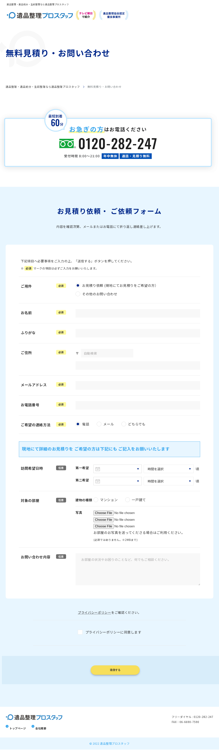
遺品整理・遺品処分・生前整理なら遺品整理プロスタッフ (43, 87)
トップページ (18, 730)
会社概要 (42, 730)
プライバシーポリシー (94, 612)
